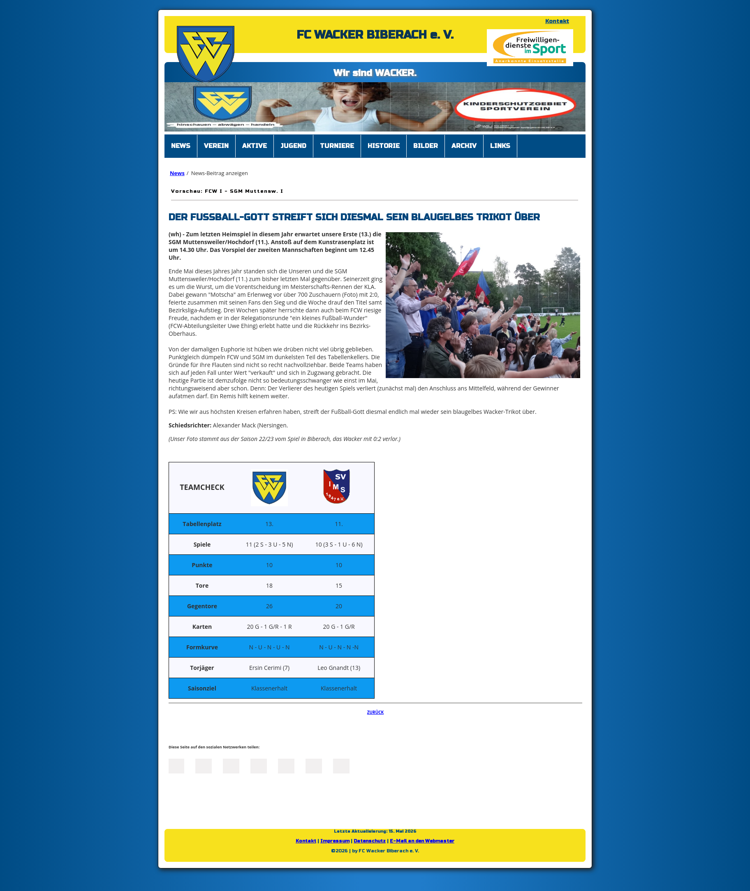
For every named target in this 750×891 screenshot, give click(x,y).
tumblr (313, 765)
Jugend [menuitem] (293, 146)
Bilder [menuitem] (425, 146)
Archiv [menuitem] (464, 146)
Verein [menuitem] (216, 146)
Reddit (341, 765)
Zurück (375, 712)
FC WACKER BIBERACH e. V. (375, 35)
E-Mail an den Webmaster (422, 841)
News (177, 173)
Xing (258, 765)
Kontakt (557, 21)
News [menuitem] (180, 146)
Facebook (176, 765)
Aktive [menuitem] (254, 146)
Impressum (335, 841)
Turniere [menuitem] (337, 146)
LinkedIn (231, 765)
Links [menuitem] (500, 146)
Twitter (203, 765)
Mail (286, 765)
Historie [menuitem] (384, 146)
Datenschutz (370, 841)
